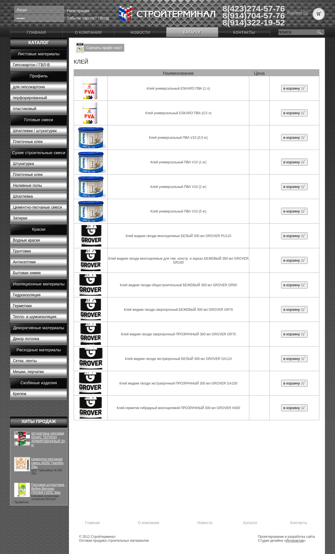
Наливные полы (27, 185)
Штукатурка (23, 163)
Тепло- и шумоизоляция (34, 316)
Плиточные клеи (28, 141)
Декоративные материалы (38, 327)
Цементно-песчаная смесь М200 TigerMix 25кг (47, 463)
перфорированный (30, 97)
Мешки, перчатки (28, 371)
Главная (36, 32)
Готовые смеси (38, 119)
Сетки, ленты (25, 361)
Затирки (20, 218)
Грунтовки (22, 251)
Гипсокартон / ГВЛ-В (31, 65)
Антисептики (24, 262)
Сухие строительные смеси (38, 152)
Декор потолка (26, 338)
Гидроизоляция (26, 295)
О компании (88, 32)
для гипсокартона (29, 87)
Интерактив (295, 541)
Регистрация (78, 11)
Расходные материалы (38, 349)
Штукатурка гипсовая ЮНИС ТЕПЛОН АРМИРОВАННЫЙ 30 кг (48, 439)
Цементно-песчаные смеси (37, 207)
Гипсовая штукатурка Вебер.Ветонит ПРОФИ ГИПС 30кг (47, 489)
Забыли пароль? (82, 18)
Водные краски (26, 240)
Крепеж (19, 393)
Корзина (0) (297, 12)
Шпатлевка (23, 196)
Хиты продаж (38, 421)
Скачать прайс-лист (104, 48)
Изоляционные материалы (39, 283)
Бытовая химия (27, 273)
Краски (39, 229)
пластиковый (24, 108)
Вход (104, 18)
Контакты (244, 32)
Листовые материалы (39, 53)
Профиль (39, 75)
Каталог (192, 32)
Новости (140, 32)
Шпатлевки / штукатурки (35, 130)
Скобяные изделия (38, 382)
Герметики (22, 306)
